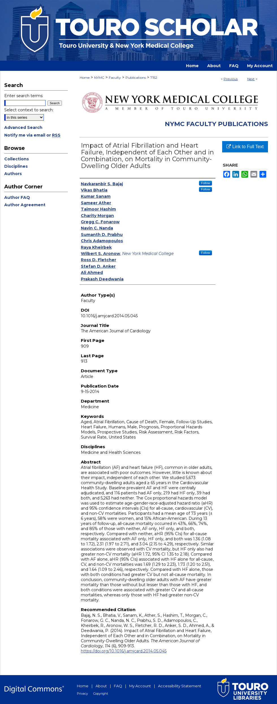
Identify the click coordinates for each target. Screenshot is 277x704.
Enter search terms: (23, 95)
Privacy (82, 694)
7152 (153, 77)
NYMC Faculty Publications (216, 124)
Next (251, 79)
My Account (140, 686)
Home (85, 77)
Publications (135, 77)
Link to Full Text (244, 146)
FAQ (118, 686)
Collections (16, 158)
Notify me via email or (32, 135)
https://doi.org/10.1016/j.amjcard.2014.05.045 (123, 651)
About (101, 686)
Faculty (115, 77)
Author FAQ (17, 197)
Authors (13, 173)
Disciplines (16, 166)
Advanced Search (23, 127)
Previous (231, 79)
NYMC (99, 77)
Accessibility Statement (179, 686)
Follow (205, 183)
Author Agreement (25, 204)
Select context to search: (28, 109)
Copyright (100, 694)
